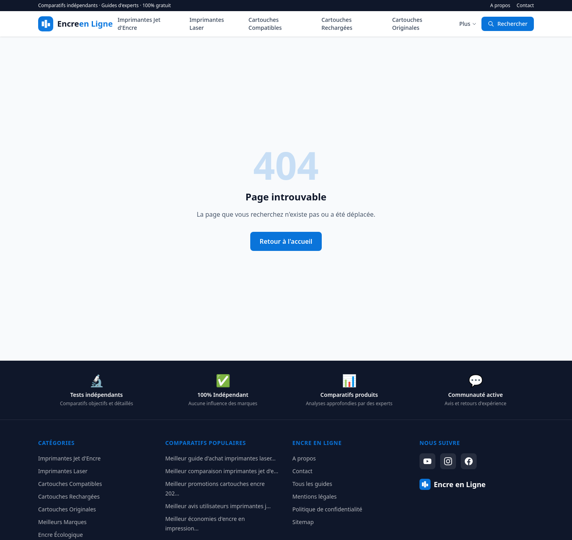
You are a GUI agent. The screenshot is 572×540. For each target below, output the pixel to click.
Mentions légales (314, 496)
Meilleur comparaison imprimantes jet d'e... (221, 471)
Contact (525, 5)
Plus (468, 23)
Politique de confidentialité (327, 509)
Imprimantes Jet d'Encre (139, 23)
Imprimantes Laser (206, 23)
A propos (500, 5)
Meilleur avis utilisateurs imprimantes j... (218, 506)
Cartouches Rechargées (336, 23)
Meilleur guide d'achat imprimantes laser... (220, 458)
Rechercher (508, 23)
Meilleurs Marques (62, 522)
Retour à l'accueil (286, 241)
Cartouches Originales (407, 23)
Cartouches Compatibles (265, 23)
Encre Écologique (60, 534)
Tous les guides (312, 484)
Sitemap (303, 522)
